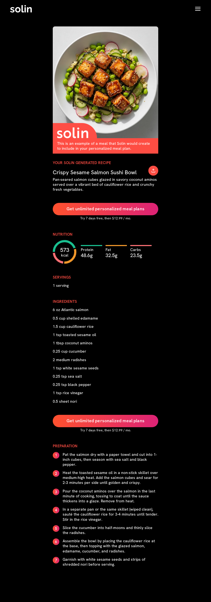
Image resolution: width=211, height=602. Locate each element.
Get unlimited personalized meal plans (105, 209)
